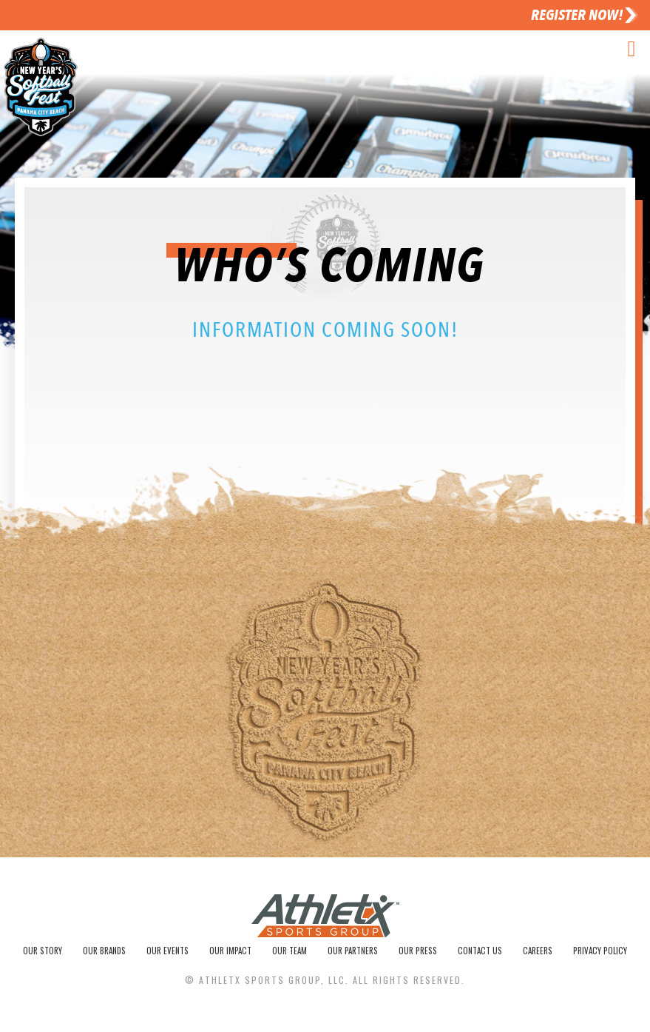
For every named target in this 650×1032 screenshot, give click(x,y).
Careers (540, 953)
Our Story (44, 953)
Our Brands (107, 953)
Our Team (294, 953)
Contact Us (484, 953)
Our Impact (234, 953)
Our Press (423, 953)
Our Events (171, 953)
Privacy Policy (601, 953)
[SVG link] (325, 919)
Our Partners (358, 953)
